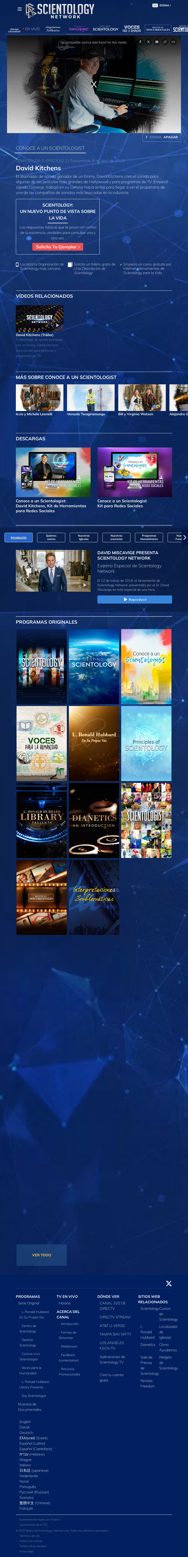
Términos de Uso (29, 1535)
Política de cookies (30, 1541)
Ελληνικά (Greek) (33, 1438)
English (25, 1421)
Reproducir (135, 600)
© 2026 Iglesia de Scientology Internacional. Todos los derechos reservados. (62, 1530)
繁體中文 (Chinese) (34, 1503)
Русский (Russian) (34, 1492)
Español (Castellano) (35, 1448)
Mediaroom (69, 1346)
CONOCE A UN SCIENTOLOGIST (50, 148)
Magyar (25, 1459)
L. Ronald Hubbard (147, 1332)
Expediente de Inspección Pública (39, 1519)
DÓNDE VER (108, 1296)
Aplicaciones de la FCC (33, 1524)
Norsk (24, 1481)
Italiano (25, 1465)
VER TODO (41, 1255)
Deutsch (26, 1432)
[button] (185, 537)
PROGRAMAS (28, 1296)
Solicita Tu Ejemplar (58, 246)
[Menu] (19, 9)
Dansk (24, 1427)
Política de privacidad (32, 1546)
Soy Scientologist (34, 1396)
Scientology (149, 1308)
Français (26, 1508)
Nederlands (28, 1476)
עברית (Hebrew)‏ (32, 1454)
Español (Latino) (32, 1443)
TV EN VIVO (67, 1296)
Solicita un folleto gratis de (95, 268)
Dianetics (147, 1344)
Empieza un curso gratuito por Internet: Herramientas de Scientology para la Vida (147, 268)
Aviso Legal (26, 1551)
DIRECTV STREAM (115, 1317)
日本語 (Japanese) (34, 1470)
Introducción (70, 1324)
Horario (65, 1303)
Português (27, 1486)
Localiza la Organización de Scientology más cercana (42, 266)
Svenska (26, 1497)
